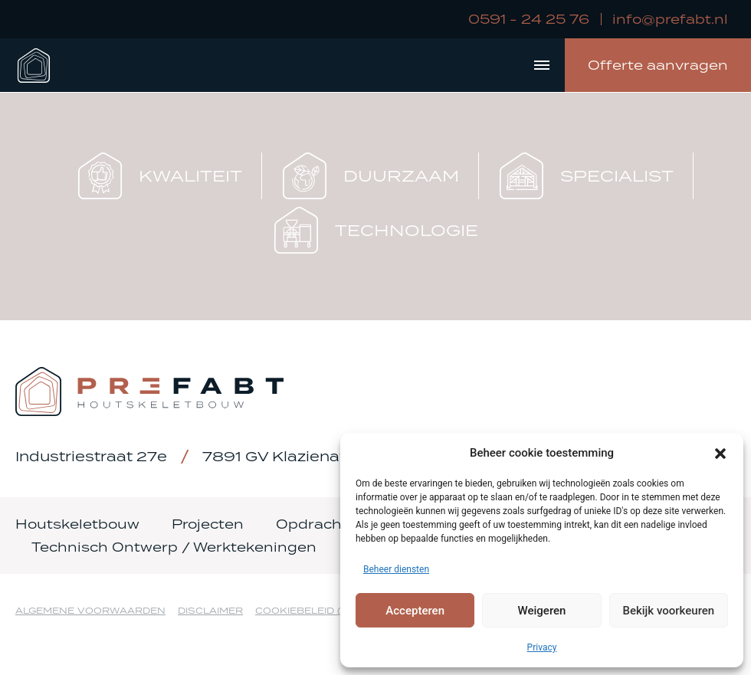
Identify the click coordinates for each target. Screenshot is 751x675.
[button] (720, 452)
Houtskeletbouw (77, 524)
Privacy (542, 647)
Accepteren (414, 611)
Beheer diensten (396, 569)
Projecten (208, 524)
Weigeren (542, 611)
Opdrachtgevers (337, 524)
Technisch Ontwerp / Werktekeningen (173, 547)
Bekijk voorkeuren (668, 611)
